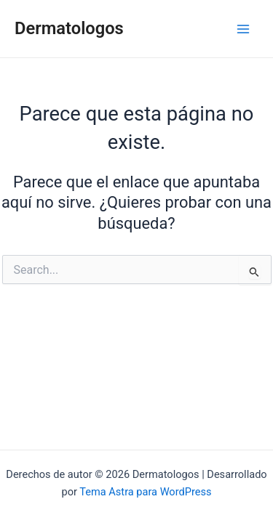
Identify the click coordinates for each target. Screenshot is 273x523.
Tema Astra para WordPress (145, 491)
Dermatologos (69, 28)
